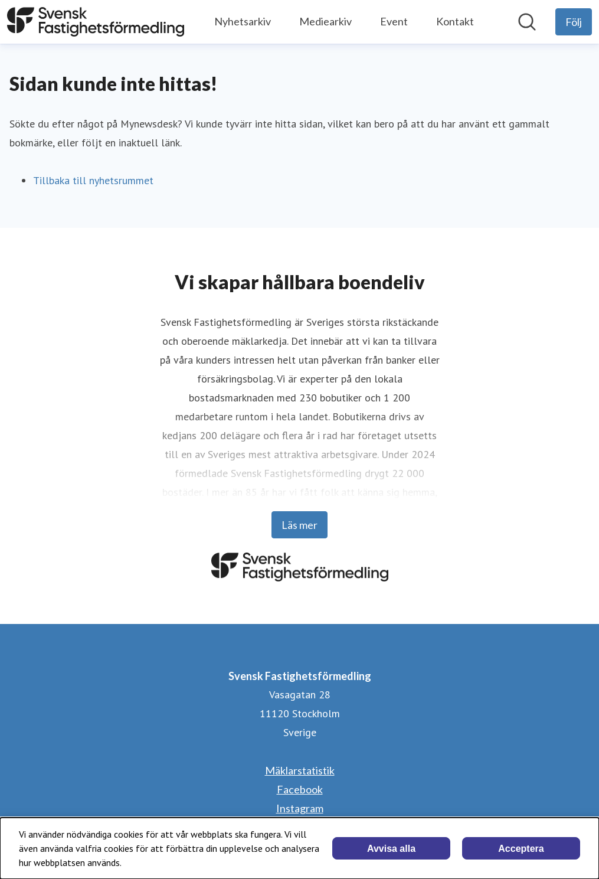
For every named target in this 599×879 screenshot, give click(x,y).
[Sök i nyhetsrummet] (527, 21)
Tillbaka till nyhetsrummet (93, 180)
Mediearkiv (325, 21)
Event (394, 21)
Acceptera (521, 849)
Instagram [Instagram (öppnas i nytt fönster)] (299, 808)
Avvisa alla (391, 849)
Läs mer (299, 524)
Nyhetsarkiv (242, 21)
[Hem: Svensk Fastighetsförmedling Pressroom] (95, 22)
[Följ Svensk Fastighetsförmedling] (573, 21)
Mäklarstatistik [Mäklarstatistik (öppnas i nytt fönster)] (300, 770)
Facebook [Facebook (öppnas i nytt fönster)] (300, 789)
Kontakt (455, 21)
